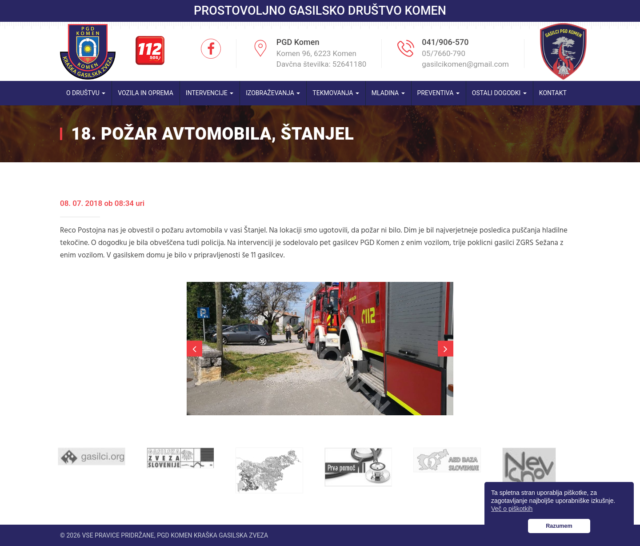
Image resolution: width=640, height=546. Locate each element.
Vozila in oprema (145, 92)
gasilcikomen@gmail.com (465, 64)
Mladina (388, 92)
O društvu (85, 92)
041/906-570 (445, 42)
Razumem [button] (559, 526)
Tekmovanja (335, 92)
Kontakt (553, 92)
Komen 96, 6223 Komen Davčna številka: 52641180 (321, 58)
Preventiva (438, 92)
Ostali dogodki (499, 92)
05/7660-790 (443, 53)
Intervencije (209, 92)
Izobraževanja (273, 92)
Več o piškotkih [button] (511, 508)
